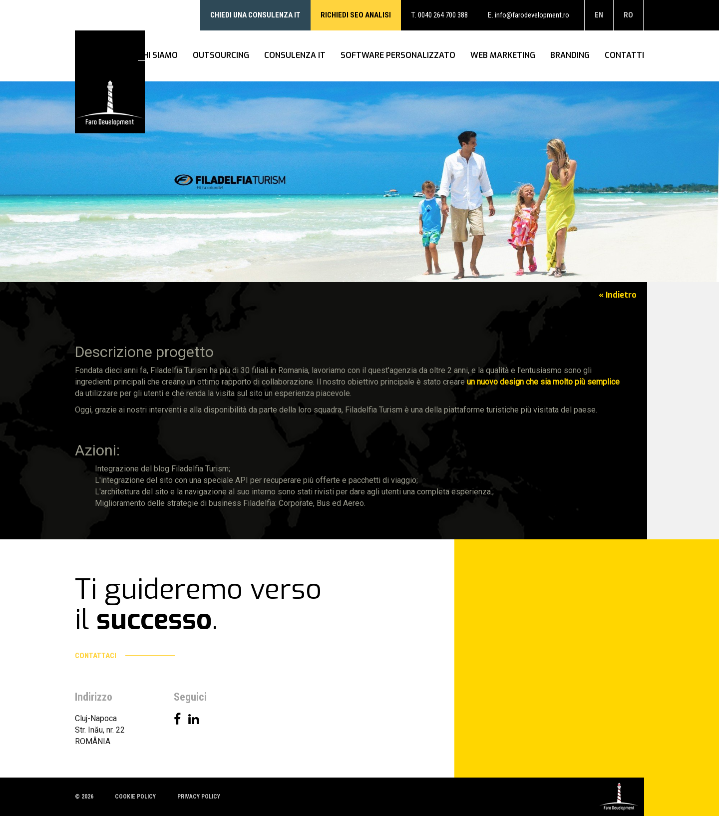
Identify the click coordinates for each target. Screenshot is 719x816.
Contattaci (125, 655)
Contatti (624, 55)
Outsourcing (221, 55)
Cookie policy (135, 796)
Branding (570, 55)
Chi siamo (158, 55)
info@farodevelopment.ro (532, 14)
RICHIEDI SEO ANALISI (356, 14)
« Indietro (618, 295)
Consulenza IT (295, 55)
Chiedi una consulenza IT (255, 14)
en (599, 14)
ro (628, 14)
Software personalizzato (398, 55)
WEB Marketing (502, 55)
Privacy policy (198, 796)
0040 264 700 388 (443, 14)
